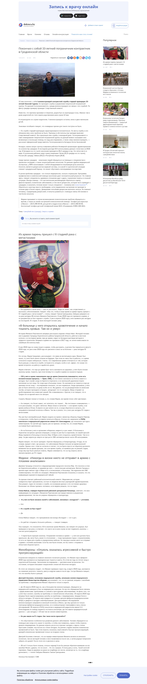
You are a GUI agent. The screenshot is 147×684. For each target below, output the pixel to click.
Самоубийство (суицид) (32, 211)
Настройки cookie (90, 675)
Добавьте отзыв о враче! (93, 25)
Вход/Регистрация (119, 25)
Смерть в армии (48, 211)
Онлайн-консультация (60, 34)
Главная (22, 34)
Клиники (38, 34)
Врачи (29, 34)
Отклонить (108, 675)
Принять (123, 675)
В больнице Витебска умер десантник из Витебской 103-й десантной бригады (114, 180)
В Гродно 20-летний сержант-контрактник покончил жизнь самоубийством (114, 152)
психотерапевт (80, 185)
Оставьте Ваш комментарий (55, 223)
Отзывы (47, 34)
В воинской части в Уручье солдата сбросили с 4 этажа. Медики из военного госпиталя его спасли (114, 91)
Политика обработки (25, 680)
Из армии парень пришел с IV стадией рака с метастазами (114, 63)
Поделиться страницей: (58, 57)
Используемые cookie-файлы (46, 680)
